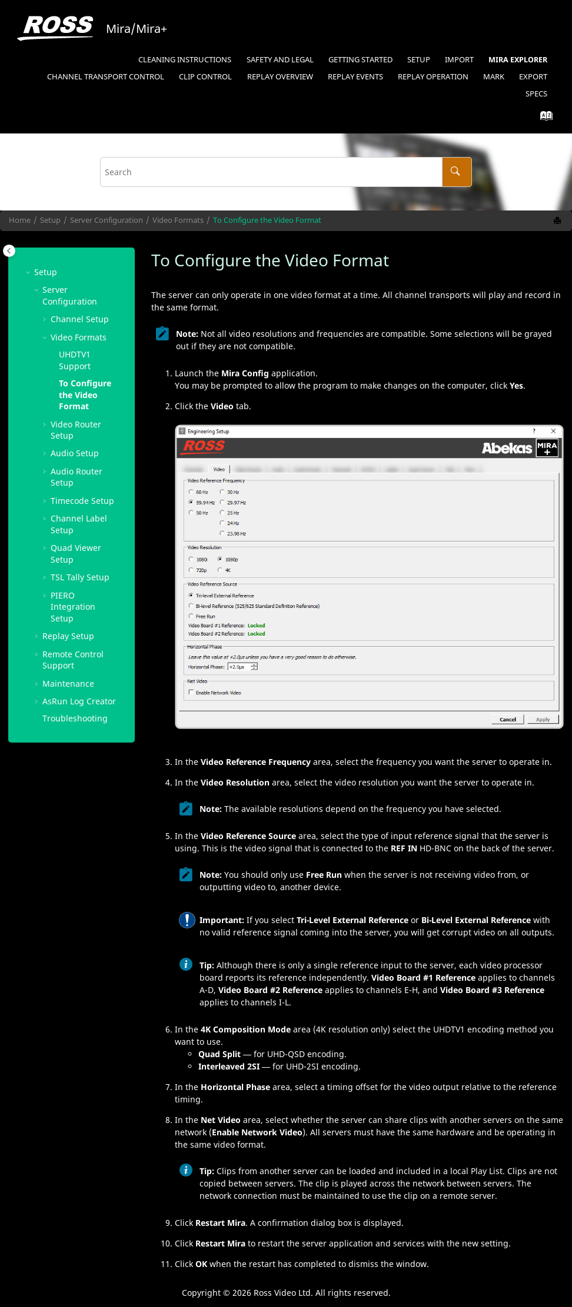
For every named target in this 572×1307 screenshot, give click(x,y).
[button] (29, 272)
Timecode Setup (82, 500)
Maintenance (68, 683)
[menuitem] (185, 60)
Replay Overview (280, 77)
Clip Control (205, 77)
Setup (418, 60)
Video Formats (178, 220)
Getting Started (360, 60)
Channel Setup (80, 319)
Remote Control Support (73, 660)
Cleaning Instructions (184, 60)
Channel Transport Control (105, 77)
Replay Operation (433, 77)
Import (459, 60)
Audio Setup (75, 453)
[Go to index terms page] (543, 118)
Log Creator (79, 701)
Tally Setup (80, 577)
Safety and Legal (280, 60)
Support (75, 360)
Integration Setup (73, 607)
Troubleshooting (75, 718)
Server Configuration (106, 220)
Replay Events (355, 77)
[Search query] (286, 172)
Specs (536, 94)
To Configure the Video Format (267, 220)
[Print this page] (558, 221)
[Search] (457, 172)
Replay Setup (68, 635)
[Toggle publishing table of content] (9, 251)
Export (533, 77)
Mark (493, 77)
